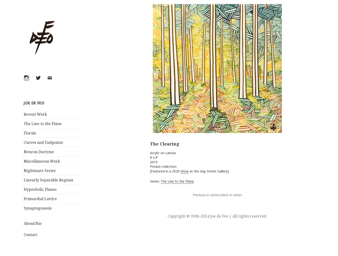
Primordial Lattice (40, 198)
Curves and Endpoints (43, 142)
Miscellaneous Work (42, 161)
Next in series (231, 195)
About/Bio (33, 223)
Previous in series (206, 195)
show (185, 171)
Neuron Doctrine (39, 151)
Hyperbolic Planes (40, 189)
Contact (30, 234)
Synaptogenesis (38, 208)
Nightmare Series (40, 170)
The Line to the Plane (43, 123)
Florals (30, 133)
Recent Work (35, 114)
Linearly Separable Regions (48, 180)
